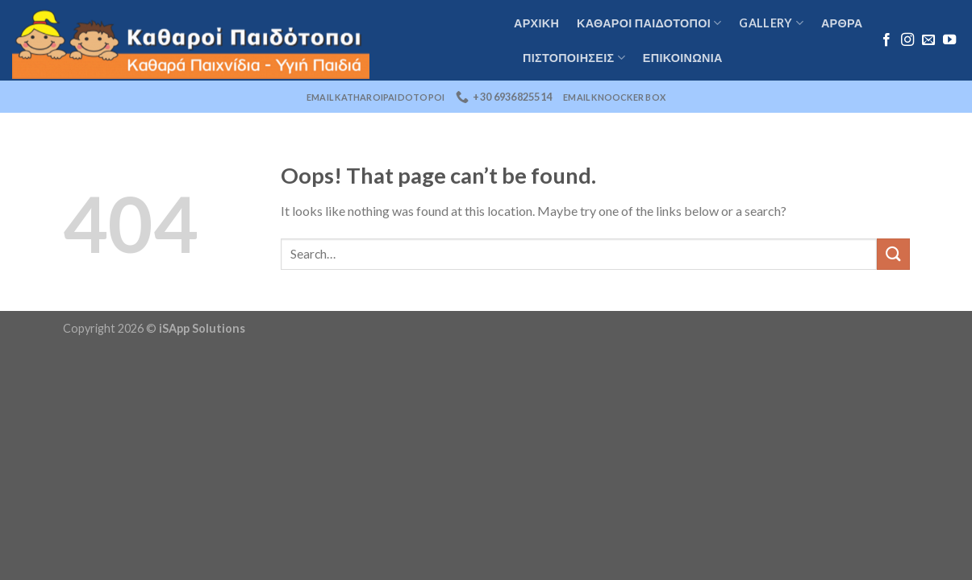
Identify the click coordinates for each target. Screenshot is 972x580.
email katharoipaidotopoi (375, 97)
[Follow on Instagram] (907, 40)
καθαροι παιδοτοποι (649, 23)
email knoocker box (614, 97)
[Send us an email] (928, 40)
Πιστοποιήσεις (574, 57)
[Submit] (893, 254)
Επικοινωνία (683, 57)
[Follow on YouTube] (949, 40)
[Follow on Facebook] (886, 40)
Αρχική (536, 23)
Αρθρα (842, 23)
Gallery (771, 23)
